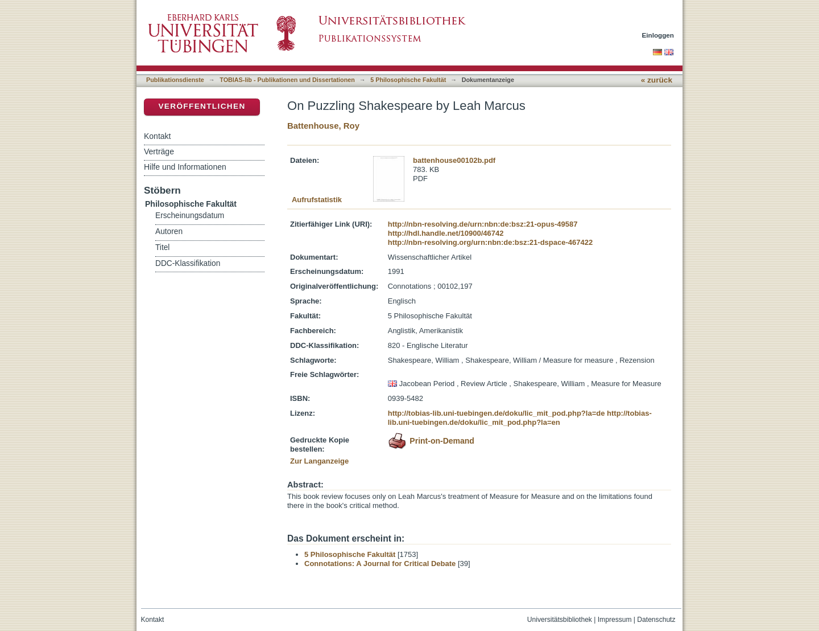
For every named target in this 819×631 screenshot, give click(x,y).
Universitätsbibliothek (559, 620)
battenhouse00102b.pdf (454, 160)
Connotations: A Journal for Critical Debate (380, 563)
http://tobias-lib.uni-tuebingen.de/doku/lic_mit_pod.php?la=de (496, 413)
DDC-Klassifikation (187, 263)
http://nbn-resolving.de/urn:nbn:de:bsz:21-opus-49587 (483, 224)
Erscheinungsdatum (189, 215)
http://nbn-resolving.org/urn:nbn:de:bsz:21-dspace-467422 (490, 242)
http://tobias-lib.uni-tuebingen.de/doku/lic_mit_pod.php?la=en (520, 418)
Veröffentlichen (201, 106)
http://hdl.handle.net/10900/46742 (446, 233)
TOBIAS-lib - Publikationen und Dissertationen (287, 79)
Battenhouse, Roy (323, 125)
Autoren (169, 231)
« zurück (656, 80)
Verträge (159, 151)
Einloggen (658, 35)
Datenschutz (656, 620)
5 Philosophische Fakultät (408, 79)
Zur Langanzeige (319, 461)
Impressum (615, 620)
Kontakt (157, 136)
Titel (162, 247)
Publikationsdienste (175, 79)
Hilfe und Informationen (185, 166)
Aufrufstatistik (317, 199)
